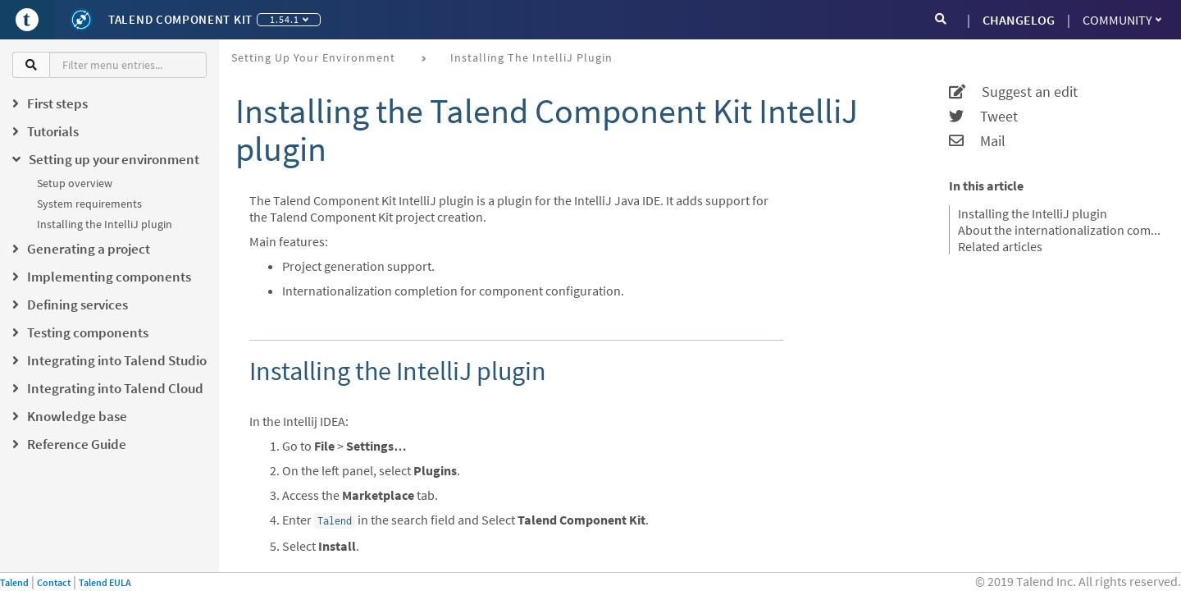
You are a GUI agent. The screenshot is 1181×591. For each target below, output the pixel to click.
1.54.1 (289, 19)
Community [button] (1122, 19)
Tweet (983, 116)
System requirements (89, 203)
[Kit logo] (81, 19)
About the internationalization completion (1059, 230)
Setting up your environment (313, 57)
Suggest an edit (1013, 92)
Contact (54, 582)
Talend (14, 582)
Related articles (1000, 246)
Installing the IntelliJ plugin (104, 224)
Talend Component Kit (180, 19)
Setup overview (74, 183)
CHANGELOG (1019, 19)
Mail (977, 141)
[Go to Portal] (27, 19)
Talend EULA (105, 582)
